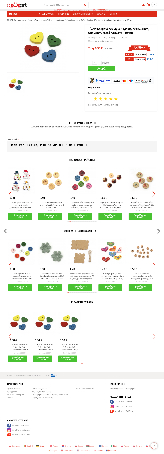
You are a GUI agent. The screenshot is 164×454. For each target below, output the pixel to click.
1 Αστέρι (95, 98)
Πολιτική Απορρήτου (15, 394)
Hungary (90, 446)
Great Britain (67, 450)
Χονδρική (101, 14)
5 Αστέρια (116, 98)
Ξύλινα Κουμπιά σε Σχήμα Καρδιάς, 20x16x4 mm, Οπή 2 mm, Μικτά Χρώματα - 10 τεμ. (19, 347)
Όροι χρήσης (12, 391)
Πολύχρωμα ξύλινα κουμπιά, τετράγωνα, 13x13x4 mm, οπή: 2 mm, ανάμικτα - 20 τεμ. (21, 276)
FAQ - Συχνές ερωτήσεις (41, 391)
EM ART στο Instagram (121, 406)
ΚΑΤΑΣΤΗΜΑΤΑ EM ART (85, 388)
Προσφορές (63, 14)
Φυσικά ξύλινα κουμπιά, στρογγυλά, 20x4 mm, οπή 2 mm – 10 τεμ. (52, 205)
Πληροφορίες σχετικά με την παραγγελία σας (50, 394)
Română (28, 446)
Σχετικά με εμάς (13, 388)
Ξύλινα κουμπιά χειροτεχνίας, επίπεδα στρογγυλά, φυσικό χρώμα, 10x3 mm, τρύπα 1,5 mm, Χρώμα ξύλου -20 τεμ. (142, 276)
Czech (79, 446)
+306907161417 (102, 10)
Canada (98, 450)
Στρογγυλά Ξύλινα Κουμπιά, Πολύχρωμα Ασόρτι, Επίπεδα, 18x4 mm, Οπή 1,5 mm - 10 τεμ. (112, 205)
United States (83, 450)
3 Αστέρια (105, 98)
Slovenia (150, 446)
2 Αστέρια (100, 98)
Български (14, 446)
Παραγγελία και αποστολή (42, 397)
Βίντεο (113, 14)
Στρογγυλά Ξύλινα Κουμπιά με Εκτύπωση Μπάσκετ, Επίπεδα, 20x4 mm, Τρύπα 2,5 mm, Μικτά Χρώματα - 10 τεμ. (82, 205)
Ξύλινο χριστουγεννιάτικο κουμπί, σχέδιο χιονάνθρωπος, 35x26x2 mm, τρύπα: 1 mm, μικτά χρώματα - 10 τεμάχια (21, 205)
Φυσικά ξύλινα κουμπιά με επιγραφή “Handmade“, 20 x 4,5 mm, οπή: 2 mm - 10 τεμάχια (142, 205)
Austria (54, 446)
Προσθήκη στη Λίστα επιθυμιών (100, 41)
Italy (114, 446)
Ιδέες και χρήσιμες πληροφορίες (123, 388)
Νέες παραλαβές (47, 14)
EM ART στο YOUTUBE (121, 411)
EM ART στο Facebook (121, 402)
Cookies (10, 397)
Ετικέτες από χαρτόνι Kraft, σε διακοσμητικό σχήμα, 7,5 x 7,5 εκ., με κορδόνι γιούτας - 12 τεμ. (82, 276)
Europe (103, 446)
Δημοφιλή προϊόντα (83, 14)
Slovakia (137, 446)
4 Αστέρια (110, 98)
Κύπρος (52, 450)
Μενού (15, 14)
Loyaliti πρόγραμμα (39, 388)
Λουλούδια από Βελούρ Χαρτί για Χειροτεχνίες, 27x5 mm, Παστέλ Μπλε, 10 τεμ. (52, 276)
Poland (125, 446)
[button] (68, 221)
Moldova (111, 450)
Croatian (66, 446)
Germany (41, 446)
